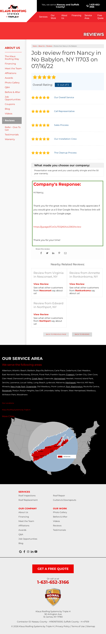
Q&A (7, 87)
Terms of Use (78, 626)
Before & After (12, 92)
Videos (8, 113)
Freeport (70, 374)
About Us (64, 16)
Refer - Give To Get (13, 128)
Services (43, 17)
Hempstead (59, 378)
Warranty (10, 139)
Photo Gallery (12, 82)
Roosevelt (7, 390)
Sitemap (90, 626)
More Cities (8, 416)
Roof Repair (59, 495)
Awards (9, 78)
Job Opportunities (12, 98)
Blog (7, 109)
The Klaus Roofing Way (12, 57)
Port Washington (74, 386)
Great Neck (37, 378)
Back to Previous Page (56, 334)
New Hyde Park (17, 386)
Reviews (10, 120)
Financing (76, 15)
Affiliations (10, 73)
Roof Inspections (26, 495)
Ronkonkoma (83, 290)
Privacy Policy (63, 626)
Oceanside (31, 386)
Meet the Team (13, 68)
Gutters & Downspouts (64, 500)
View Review (41, 284)
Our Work (53, 16)
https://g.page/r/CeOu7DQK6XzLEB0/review (57, 226)
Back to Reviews (82, 334)
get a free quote (53, 569)
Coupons (10, 104)
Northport (45, 321)
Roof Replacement (28, 500)
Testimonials (12, 134)
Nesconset (45, 290)
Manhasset (70, 382)
